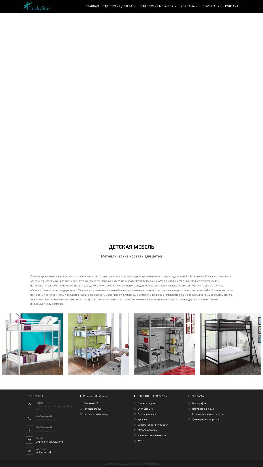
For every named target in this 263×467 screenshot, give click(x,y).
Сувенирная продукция (205, 419)
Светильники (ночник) (96, 414)
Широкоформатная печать (207, 414)
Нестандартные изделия (152, 435)
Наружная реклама (203, 408)
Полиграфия (199, 403)
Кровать (142, 419)
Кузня (141, 440)
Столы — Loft (91, 403)
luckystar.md (43, 452)
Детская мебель (147, 414)
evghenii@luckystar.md (49, 441)
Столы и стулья (146, 403)
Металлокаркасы (147, 430)
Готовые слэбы (92, 408)
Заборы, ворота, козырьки (153, 424)
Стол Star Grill (145, 408)
